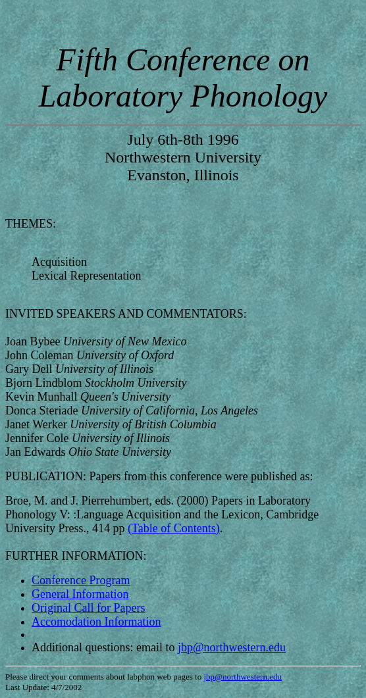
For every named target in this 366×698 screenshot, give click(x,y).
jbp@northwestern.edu (232, 647)
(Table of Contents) (174, 528)
